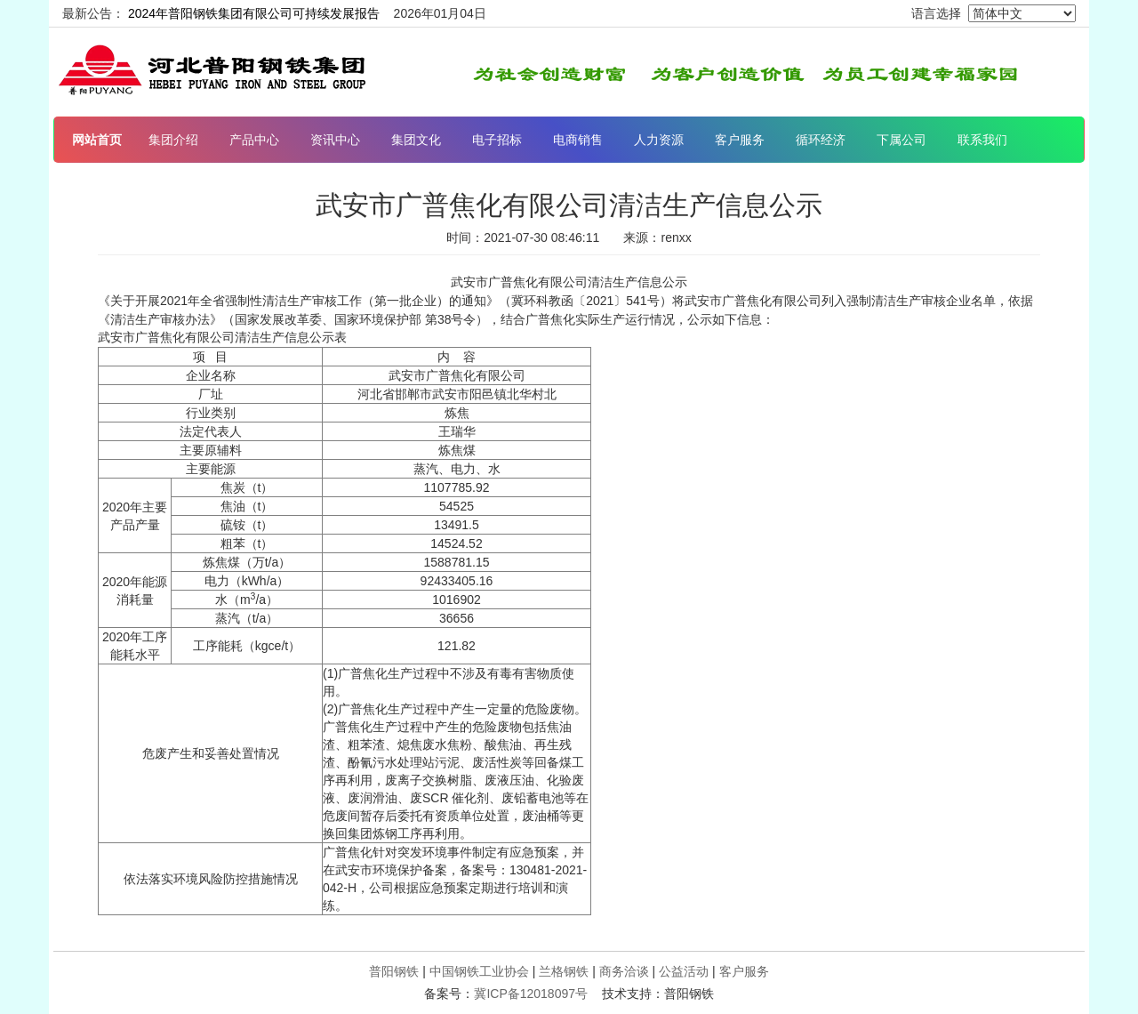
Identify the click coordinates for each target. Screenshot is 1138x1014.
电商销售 (578, 140)
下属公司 (901, 140)
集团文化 (416, 140)
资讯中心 (335, 140)
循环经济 (820, 140)
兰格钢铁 (564, 971)
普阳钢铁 (394, 971)
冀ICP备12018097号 (531, 993)
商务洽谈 (624, 971)
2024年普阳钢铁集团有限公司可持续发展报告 (254, 13)
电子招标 (497, 140)
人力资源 (659, 140)
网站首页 (97, 140)
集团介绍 (173, 140)
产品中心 (254, 140)
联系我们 (982, 140)
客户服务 (740, 140)
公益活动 (684, 971)
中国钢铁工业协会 (479, 971)
